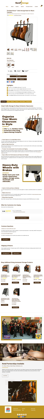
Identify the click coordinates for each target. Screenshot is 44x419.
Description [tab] (3, 101)
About (12, 6)
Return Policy (33, 408)
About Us (23, 408)
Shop (7, 7)
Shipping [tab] (12, 101)
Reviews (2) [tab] (28, 101)
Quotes (22, 6)
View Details (4, 304)
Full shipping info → (6, 253)
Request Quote (15, 408)
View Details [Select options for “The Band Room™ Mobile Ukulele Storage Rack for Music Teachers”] (37, 282)
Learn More (5, 375)
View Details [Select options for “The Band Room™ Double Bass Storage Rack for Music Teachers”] (15, 282)
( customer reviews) (17, 15)
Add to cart (18, 76)
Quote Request (11, 79)
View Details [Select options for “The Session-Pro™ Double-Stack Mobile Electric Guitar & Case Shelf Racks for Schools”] (15, 307)
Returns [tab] (16, 101)
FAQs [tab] (8, 101)
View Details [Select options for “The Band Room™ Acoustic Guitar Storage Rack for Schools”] (4, 284)
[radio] (8, 65)
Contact (36, 6)
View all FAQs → (6, 239)
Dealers (17, 6)
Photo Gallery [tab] (22, 101)
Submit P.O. (22, 79)
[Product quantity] (8, 76)
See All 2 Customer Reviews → (22, 217)
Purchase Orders (29, 6)
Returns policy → (17, 253)
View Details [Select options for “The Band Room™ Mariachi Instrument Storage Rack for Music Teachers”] (26, 283)
